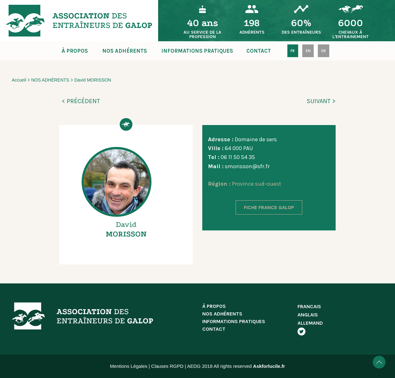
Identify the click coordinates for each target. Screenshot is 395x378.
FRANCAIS (309, 306)
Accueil (19, 80)
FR (293, 51)
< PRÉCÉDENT (81, 101)
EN (308, 51)
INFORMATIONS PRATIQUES (197, 51)
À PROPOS (75, 51)
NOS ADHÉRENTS (124, 51)
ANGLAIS (308, 315)
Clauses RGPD (167, 366)
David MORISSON (92, 80)
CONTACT (258, 51)
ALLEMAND (310, 323)
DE (323, 51)
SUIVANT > (321, 101)
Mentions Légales (128, 366)
